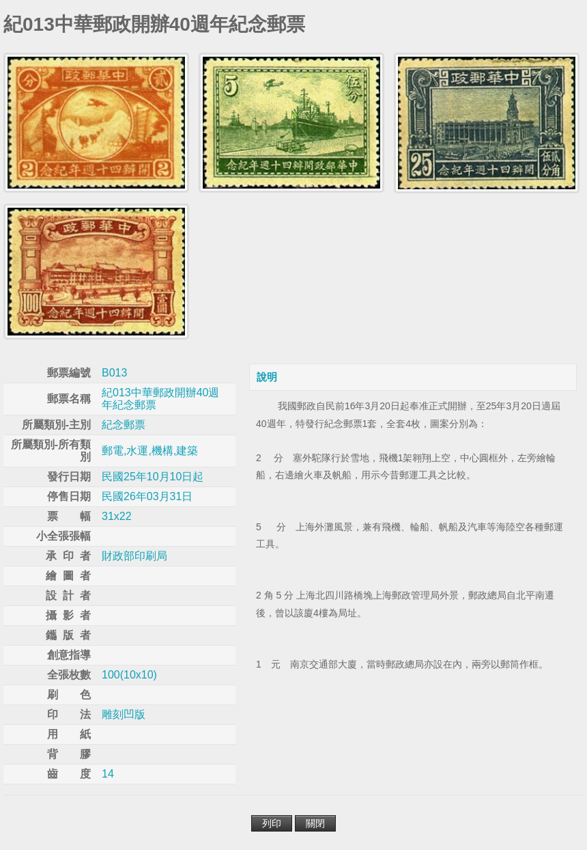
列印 (271, 823)
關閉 (315, 823)
